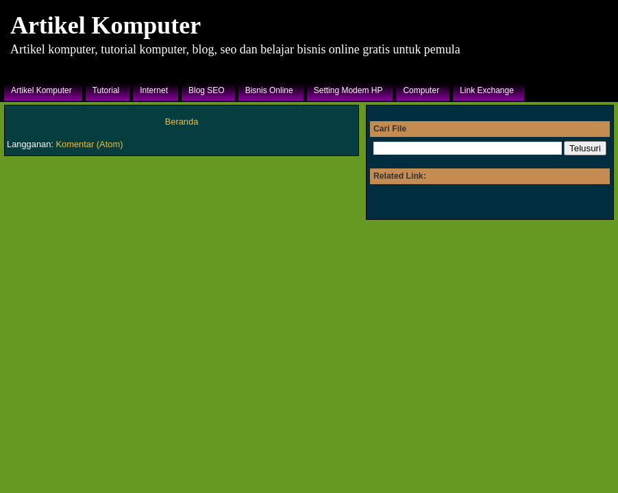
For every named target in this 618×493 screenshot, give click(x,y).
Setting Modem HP (348, 90)
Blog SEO (206, 90)
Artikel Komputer (105, 25)
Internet (154, 90)
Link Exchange (487, 90)
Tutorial (106, 90)
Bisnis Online (269, 90)
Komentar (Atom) (89, 144)
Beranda (182, 121)
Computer (421, 90)
